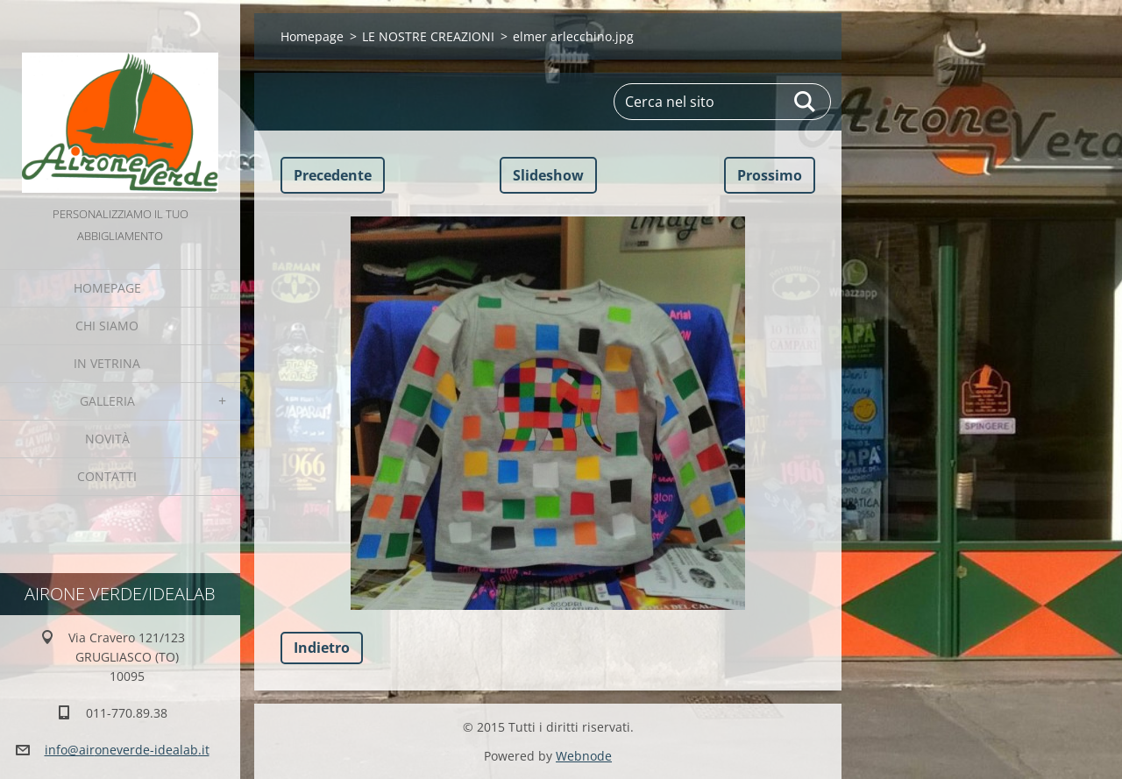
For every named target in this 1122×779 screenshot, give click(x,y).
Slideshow (548, 175)
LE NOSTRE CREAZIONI (428, 36)
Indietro (322, 647)
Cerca (805, 102)
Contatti (107, 476)
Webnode (584, 755)
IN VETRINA (107, 363)
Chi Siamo (106, 325)
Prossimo (769, 175)
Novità (107, 438)
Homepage (107, 288)
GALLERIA (107, 401)
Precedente (333, 175)
